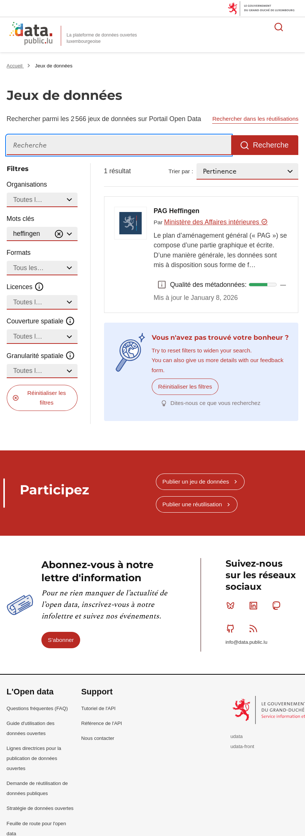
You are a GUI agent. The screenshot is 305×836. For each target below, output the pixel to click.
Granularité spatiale (41, 355)
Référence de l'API (101, 723)
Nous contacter (97, 738)
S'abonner (61, 639)
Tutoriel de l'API (98, 708)
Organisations (27, 184)
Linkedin (254, 605)
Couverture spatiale (41, 321)
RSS (254, 628)
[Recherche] (119, 145)
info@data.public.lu (246, 642)
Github (232, 628)
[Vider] (59, 234)
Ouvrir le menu (295, 27)
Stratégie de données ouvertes (40, 808)
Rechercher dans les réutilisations (255, 118)
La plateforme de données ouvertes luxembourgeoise (102, 38)
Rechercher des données (279, 27)
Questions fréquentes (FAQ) (37, 708)
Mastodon (277, 605)
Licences (25, 287)
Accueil (15, 66)
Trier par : (181, 171)
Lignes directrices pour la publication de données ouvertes (34, 758)
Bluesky (232, 605)
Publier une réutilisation (192, 504)
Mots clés (20, 218)
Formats (19, 252)
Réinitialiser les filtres (46, 398)
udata (236, 736)
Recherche (271, 145)
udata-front (242, 746)
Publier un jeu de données (195, 481)
